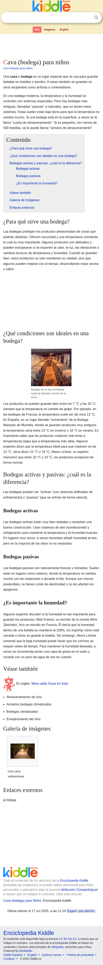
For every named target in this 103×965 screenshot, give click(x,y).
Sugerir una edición (81, 911)
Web (37, 29)
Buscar (96, 17)
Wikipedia (57, 947)
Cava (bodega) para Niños (22, 900)
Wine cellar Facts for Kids (49, 683)
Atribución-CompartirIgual (79, 889)
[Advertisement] (51, 45)
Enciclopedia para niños (18, 68)
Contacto (9, 958)
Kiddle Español (12, 954)
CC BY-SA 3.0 (67, 938)
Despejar (87, 17)
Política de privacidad (80, 954)
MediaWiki (25, 950)
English (64, 29)
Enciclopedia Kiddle (74, 880)
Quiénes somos (51, 954)
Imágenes (49, 29)
